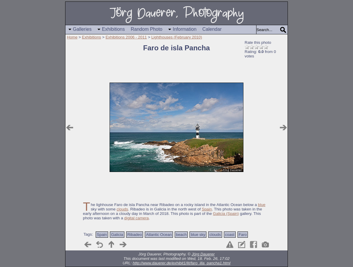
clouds (122, 209)
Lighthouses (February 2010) (176, 37)
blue (261, 204)
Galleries (82, 29)
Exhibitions (113, 29)
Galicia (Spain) (226, 213)
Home (72, 37)
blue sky (198, 234)
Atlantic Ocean (159, 234)
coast (230, 234)
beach (181, 234)
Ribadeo (134, 234)
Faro (243, 234)
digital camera (136, 218)
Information (184, 29)
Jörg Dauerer (203, 254)
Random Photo (147, 29)
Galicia (117, 234)
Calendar (212, 29)
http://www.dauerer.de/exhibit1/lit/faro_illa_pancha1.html (181, 263)
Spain (207, 209)
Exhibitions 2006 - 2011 (126, 37)
